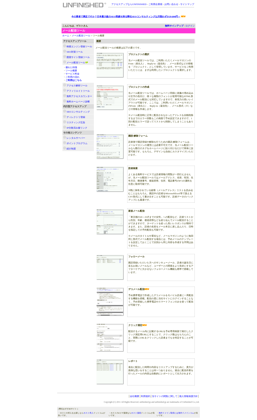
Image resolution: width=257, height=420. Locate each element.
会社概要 (134, 396)
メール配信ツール (81, 35)
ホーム (65, 35)
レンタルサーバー (76, 138)
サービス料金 (72, 73)
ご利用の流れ (72, 77)
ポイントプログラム (77, 143)
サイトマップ (187, 4)
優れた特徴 (71, 67)
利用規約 (145, 396)
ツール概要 (71, 70)
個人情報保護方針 (188, 396)
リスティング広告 (76, 122)
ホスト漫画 (136, 413)
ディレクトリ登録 (76, 117)
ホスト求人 (88, 413)
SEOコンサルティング (78, 111)
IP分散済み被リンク (77, 127)
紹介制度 (71, 148)
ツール (79, 46)
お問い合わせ (171, 4)
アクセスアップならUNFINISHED (129, 4)
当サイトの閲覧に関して (164, 396)
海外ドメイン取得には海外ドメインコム (176, 413)
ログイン (190, 25)
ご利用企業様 (155, 4)
